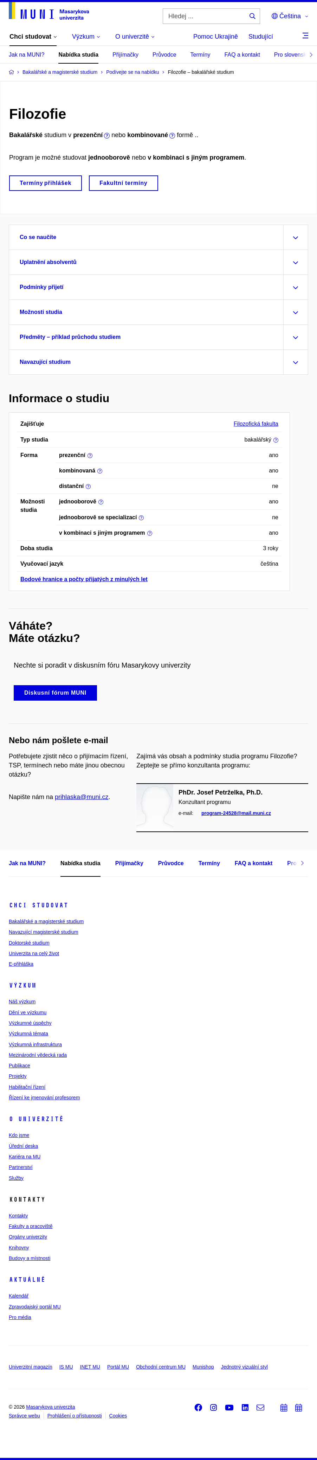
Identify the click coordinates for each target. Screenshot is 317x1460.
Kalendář (18, 1296)
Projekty (18, 1076)
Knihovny (19, 1247)
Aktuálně (27, 1280)
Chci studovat (38, 905)
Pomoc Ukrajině (215, 36)
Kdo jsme (19, 1135)
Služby (16, 1178)
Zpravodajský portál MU (35, 1307)
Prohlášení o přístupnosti (74, 1416)
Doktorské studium (29, 943)
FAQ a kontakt (242, 55)
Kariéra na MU (24, 1156)
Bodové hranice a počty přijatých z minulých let (84, 579)
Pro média (20, 1317)
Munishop (203, 1367)
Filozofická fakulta (256, 424)
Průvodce (164, 55)
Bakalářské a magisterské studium (46, 921)
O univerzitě (36, 1119)
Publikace (19, 1065)
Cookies (118, 1416)
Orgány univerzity (28, 1237)
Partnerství (21, 1167)
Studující (260, 36)
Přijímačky (125, 55)
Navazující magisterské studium (43, 932)
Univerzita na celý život (34, 953)
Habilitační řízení (27, 1087)
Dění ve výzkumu (27, 1012)
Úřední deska (23, 1146)
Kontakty (18, 1215)
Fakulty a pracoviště (31, 1226)
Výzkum (22, 985)
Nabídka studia (78, 55)
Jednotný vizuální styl (244, 1367)
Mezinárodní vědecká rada (38, 1055)
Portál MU (118, 1367)
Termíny (200, 55)
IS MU (66, 1367)
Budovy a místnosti (29, 1258)
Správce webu (24, 1416)
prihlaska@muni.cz (81, 796)
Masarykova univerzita (50, 1407)
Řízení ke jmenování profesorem (44, 1097)
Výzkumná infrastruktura (35, 1044)
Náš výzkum (22, 1001)
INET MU (90, 1367)
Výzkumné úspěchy (30, 1023)
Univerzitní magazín (30, 1367)
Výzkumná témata (28, 1033)
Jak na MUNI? (26, 55)
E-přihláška (21, 964)
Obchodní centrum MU (161, 1367)
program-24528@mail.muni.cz (236, 813)
